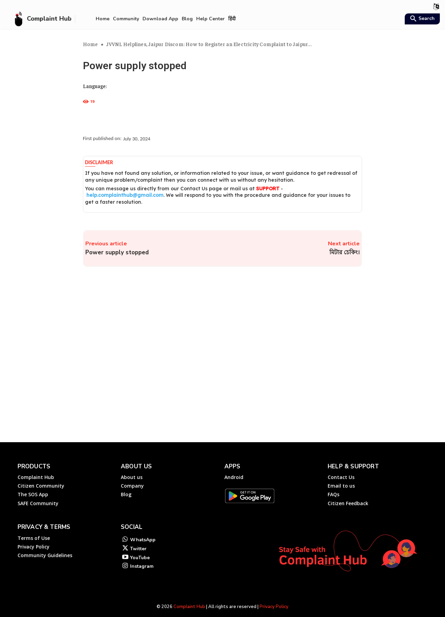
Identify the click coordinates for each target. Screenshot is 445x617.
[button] (421, 19)
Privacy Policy (273, 598)
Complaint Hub (189, 598)
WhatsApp (143, 531)
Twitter (138, 540)
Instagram (141, 559)
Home (90, 44)
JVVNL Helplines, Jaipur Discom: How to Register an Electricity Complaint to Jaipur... (208, 44)
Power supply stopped (117, 252)
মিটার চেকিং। (344, 252)
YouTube (140, 550)
